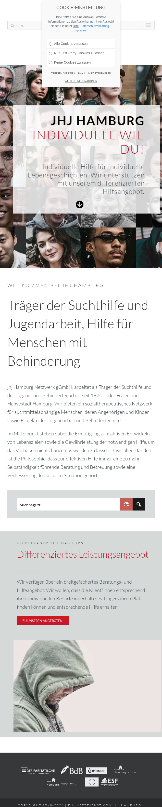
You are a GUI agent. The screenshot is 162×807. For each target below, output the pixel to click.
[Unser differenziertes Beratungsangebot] (40, 620)
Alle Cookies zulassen (68, 44)
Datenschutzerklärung (94, 26)
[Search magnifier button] (139, 506)
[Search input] (69, 506)
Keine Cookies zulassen (70, 62)
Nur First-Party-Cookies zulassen (76, 53)
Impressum (81, 30)
